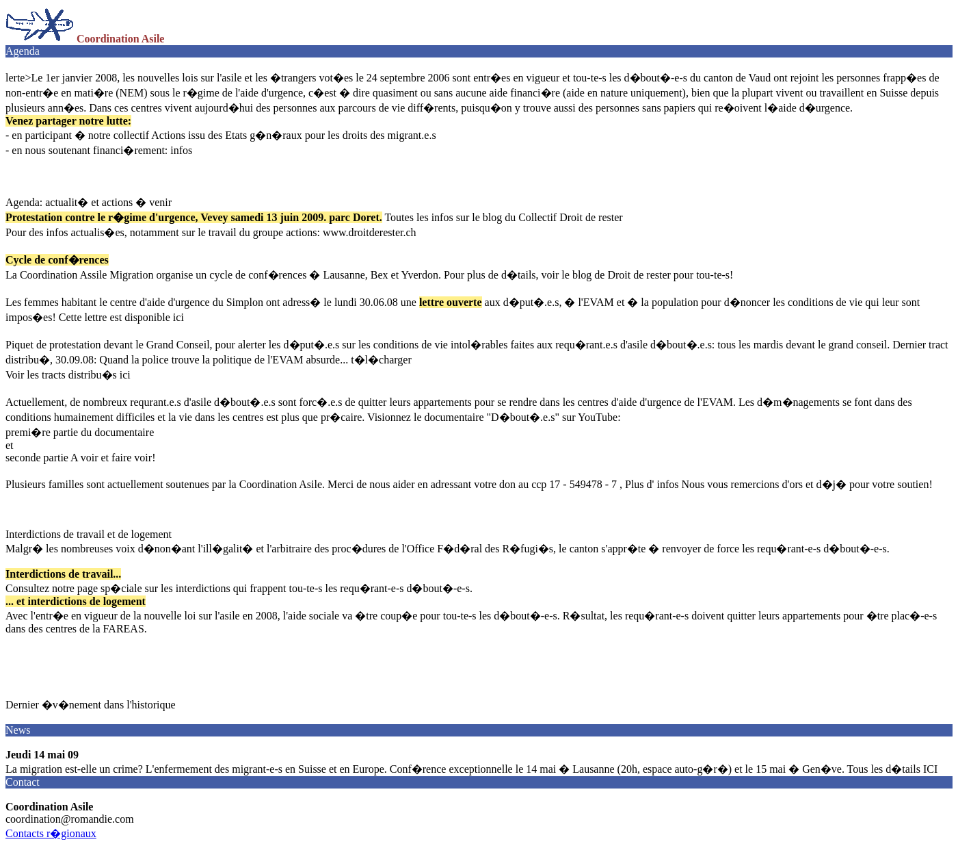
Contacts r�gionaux (50, 833)
